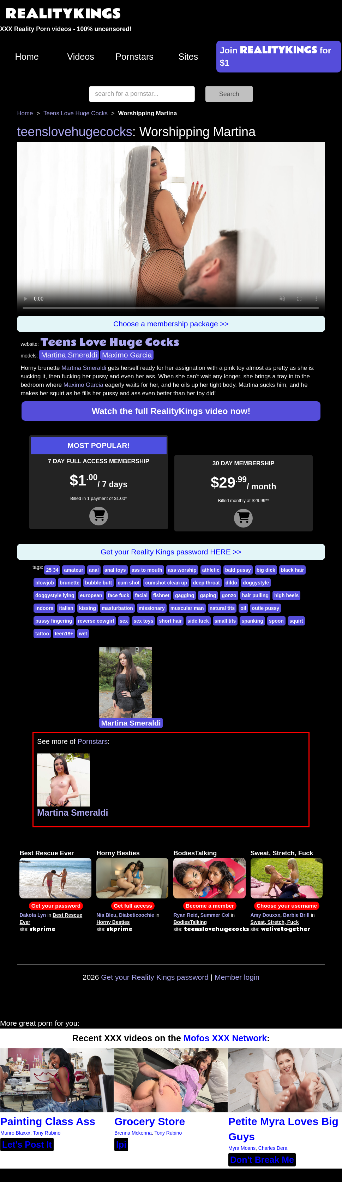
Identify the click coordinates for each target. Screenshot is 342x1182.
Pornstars (134, 57)
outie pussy (266, 608)
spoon (276, 621)
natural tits (222, 608)
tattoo (42, 633)
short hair (170, 621)
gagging (184, 595)
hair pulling (255, 595)
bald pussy (238, 570)
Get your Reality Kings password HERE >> (171, 552)
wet (83, 633)
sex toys (143, 621)
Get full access (133, 906)
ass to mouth (147, 570)
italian (66, 608)
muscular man (187, 608)
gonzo (229, 595)
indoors (44, 608)
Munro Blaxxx (15, 1133)
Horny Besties (117, 853)
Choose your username (287, 906)
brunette (69, 583)
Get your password (55, 906)
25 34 (52, 570)
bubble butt (98, 583)
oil (243, 608)
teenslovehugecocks (74, 131)
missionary (152, 608)
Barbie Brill (296, 915)
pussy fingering (53, 621)
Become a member (210, 906)
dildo (231, 583)
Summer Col (214, 915)
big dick (266, 570)
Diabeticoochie (136, 915)
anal (94, 570)
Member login (237, 977)
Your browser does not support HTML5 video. (171, 229)
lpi (121, 1144)
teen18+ (64, 633)
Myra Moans (242, 1148)
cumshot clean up (166, 583)
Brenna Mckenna (133, 1133)
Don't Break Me (262, 1160)
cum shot (128, 583)
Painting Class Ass (47, 1121)
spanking (252, 621)
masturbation (117, 608)
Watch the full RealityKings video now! (171, 411)
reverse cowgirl (96, 621)
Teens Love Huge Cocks (75, 113)
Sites (188, 57)
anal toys (115, 570)
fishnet (161, 595)
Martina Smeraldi (69, 355)
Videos (80, 57)
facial (141, 595)
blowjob (44, 583)
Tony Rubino (46, 1133)
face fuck (119, 595)
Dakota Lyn (32, 915)
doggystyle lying (54, 595)
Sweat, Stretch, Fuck (282, 853)
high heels (286, 595)
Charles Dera (272, 1148)
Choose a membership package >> (171, 324)
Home (27, 57)
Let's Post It (27, 1144)
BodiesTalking (195, 853)
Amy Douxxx (266, 915)
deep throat (206, 583)
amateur (73, 570)
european (91, 595)
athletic (211, 570)
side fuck (198, 621)
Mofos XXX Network (225, 1038)
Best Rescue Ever (46, 853)
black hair (292, 570)
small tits (225, 621)
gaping (208, 595)
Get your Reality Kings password (155, 977)
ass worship (182, 570)
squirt (296, 621)
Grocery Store (149, 1121)
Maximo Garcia (127, 355)
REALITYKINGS (63, 14)
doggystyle (256, 583)
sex (124, 621)
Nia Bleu (106, 915)
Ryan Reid (185, 915)
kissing (87, 608)
